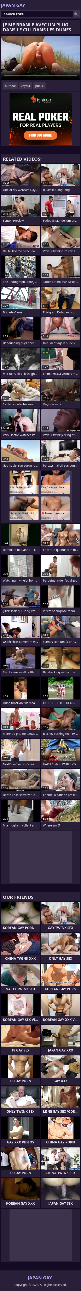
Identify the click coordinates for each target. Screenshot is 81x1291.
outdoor (10, 86)
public (39, 86)
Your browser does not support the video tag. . (40, 58)
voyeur (25, 86)
